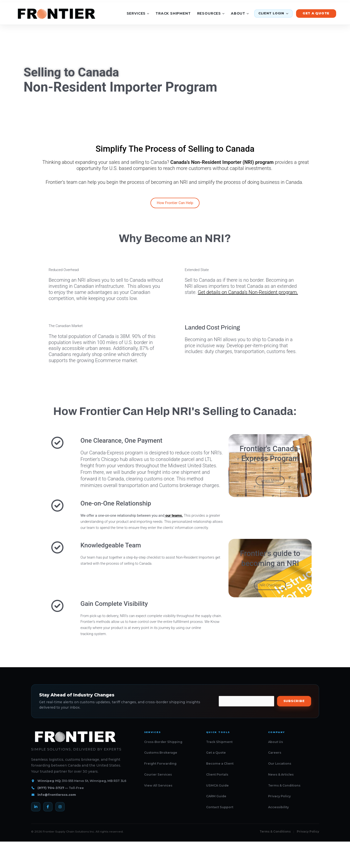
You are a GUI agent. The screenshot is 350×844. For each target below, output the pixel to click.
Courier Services (158, 774)
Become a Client (220, 763)
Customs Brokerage (160, 752)
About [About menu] (240, 13)
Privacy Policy (279, 796)
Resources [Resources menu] (211, 13)
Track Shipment (173, 13)
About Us (275, 742)
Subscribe (294, 701)
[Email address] (246, 701)
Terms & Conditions (284, 785)
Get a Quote (316, 13)
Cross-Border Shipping (163, 742)
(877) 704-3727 (50, 788)
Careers (274, 752)
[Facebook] (47, 806)
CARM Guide (216, 796)
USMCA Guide (217, 785)
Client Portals (217, 774)
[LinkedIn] (35, 806)
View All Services (158, 785)
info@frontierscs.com (56, 795)
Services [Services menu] (138, 13)
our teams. (174, 515)
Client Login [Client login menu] (273, 13)
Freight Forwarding (160, 763)
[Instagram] (60, 806)
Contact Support (219, 807)
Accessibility (278, 807)
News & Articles (281, 774)
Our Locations (279, 763)
